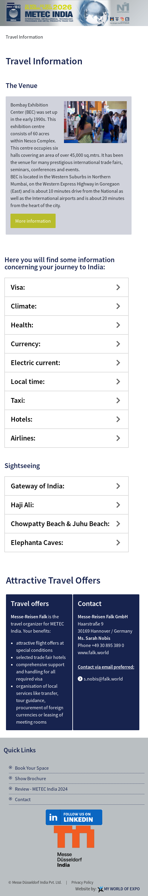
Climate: (24, 306)
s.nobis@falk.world (103, 679)
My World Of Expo (122, 889)
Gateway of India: (38, 485)
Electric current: (35, 362)
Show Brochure (30, 778)
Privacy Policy (82, 882)
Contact (22, 799)
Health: (22, 324)
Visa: (18, 287)
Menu (10, 6)
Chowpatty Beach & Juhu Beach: (60, 523)
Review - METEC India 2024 (41, 789)
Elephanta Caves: (37, 542)
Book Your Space (32, 768)
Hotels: (22, 419)
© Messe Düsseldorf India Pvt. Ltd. (35, 882)
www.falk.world (93, 652)
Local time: (28, 381)
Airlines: (23, 438)
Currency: (26, 343)
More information (33, 221)
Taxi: (18, 400)
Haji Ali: (22, 504)
